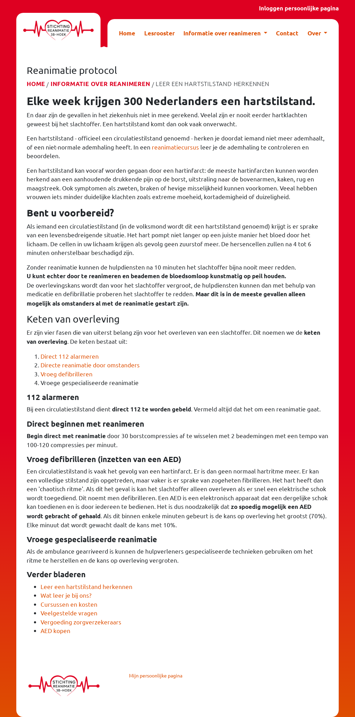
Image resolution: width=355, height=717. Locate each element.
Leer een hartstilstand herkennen (86, 586)
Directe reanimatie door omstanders (90, 364)
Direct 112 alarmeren (70, 356)
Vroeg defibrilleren (67, 373)
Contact (287, 33)
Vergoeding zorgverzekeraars (81, 621)
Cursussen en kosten (69, 604)
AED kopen (55, 630)
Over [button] (315, 33)
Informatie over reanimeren (100, 83)
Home (127, 33)
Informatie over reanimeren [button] (222, 33)
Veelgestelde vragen (69, 612)
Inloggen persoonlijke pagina (299, 8)
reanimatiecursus (175, 147)
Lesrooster (159, 33)
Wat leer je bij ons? (66, 595)
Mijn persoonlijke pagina (155, 675)
